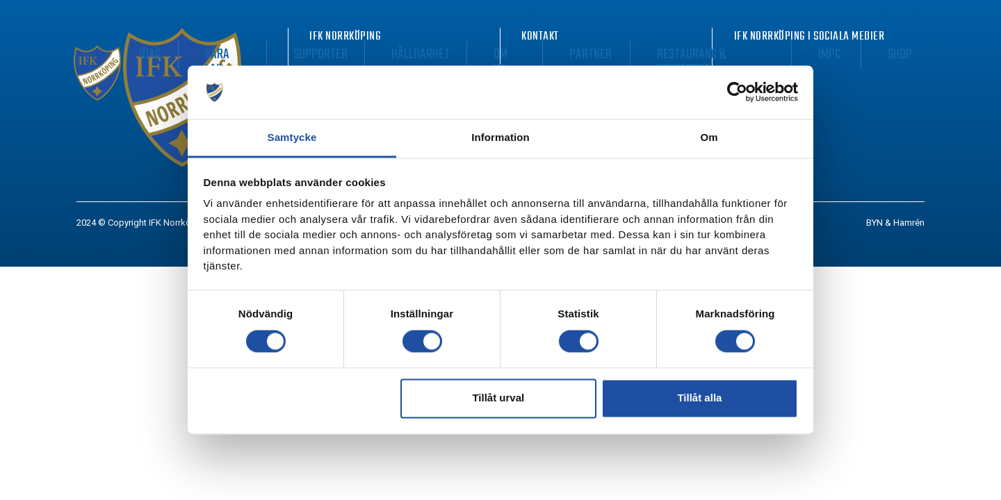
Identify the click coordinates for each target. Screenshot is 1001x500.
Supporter (464, 54)
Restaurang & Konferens (769, 54)
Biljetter (255, 54)
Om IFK (607, 54)
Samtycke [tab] (292, 137)
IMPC (864, 54)
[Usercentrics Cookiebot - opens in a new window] (737, 92)
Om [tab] (708, 137)
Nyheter (189, 54)
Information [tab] (500, 137)
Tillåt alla (699, 398)
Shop (909, 54)
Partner (665, 54)
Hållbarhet (541, 54)
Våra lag (393, 54)
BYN (874, 222)
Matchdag (325, 54)
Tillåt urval (498, 398)
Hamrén (909, 222)
